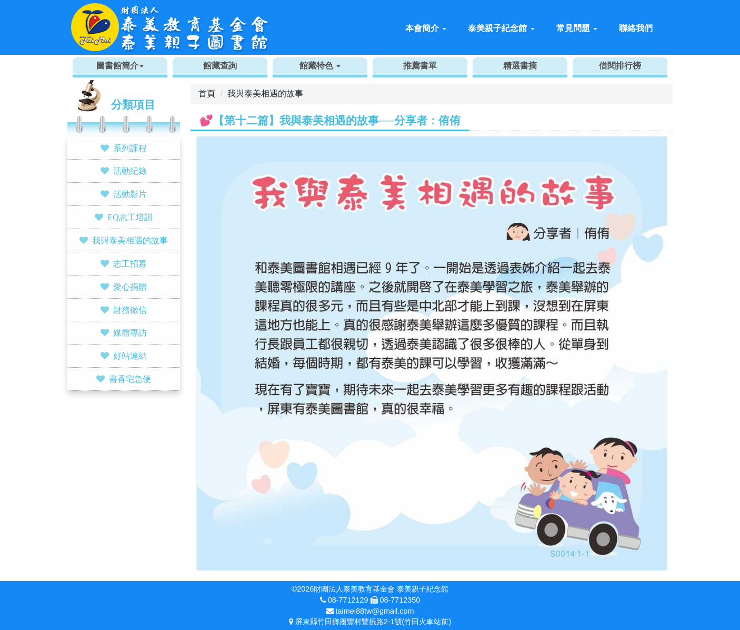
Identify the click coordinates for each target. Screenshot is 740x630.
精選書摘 (520, 65)
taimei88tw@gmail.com (375, 611)
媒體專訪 (130, 332)
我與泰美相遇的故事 (130, 240)
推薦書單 (420, 65)
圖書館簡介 (120, 65)
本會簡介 (425, 28)
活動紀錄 (130, 170)
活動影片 (130, 194)
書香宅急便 (130, 379)
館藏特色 (320, 65)
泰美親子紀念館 (501, 28)
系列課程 (130, 148)
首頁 (206, 93)
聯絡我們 (636, 28)
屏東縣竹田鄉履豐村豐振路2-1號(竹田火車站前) (373, 621)
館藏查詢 (220, 65)
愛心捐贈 (130, 286)
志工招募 (130, 263)
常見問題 (576, 28)
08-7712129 (348, 600)
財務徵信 (130, 310)
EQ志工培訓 (129, 217)
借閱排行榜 (620, 65)
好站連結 (130, 355)
